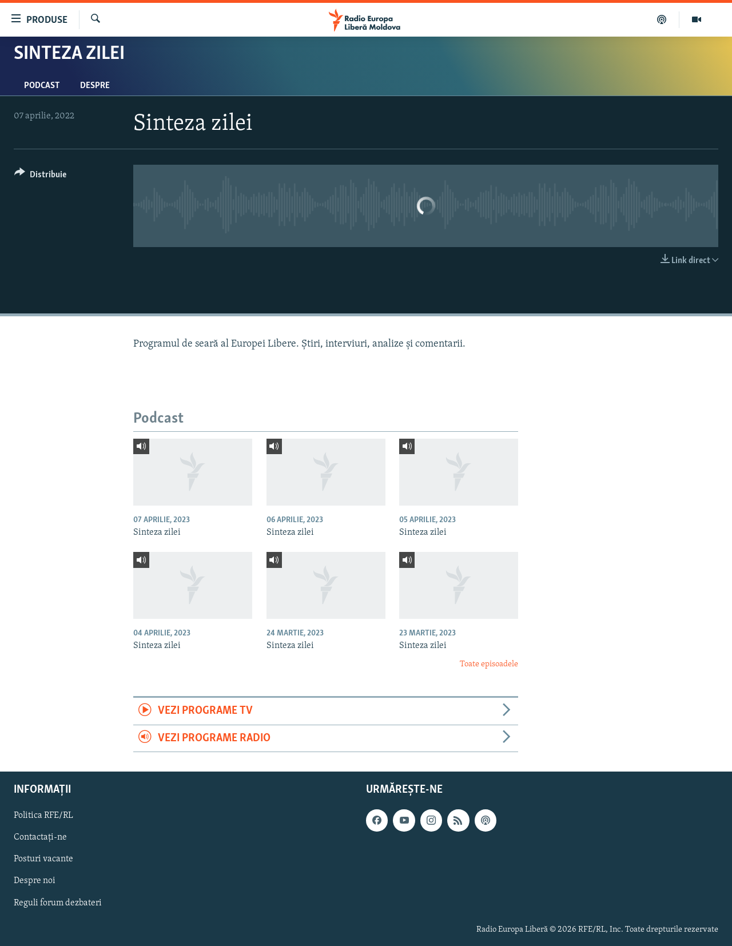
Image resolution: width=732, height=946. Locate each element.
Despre (95, 85)
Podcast (41, 85)
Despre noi (34, 881)
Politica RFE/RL (43, 815)
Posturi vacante (43, 859)
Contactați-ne (40, 837)
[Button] (40, 176)
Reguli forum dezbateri (58, 903)
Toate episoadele (489, 664)
